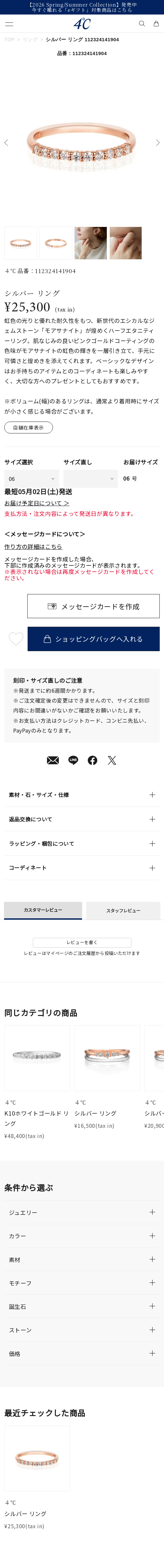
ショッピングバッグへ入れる (93, 639)
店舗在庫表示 (28, 427)
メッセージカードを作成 (100, 606)
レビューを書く (82, 942)
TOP (9, 39)
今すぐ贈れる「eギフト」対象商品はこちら (82, 10)
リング (30, 39)
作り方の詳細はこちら (33, 546)
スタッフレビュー (123, 910)
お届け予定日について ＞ (36, 503)
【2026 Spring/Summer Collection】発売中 (82, 4)
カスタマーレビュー (43, 910)
